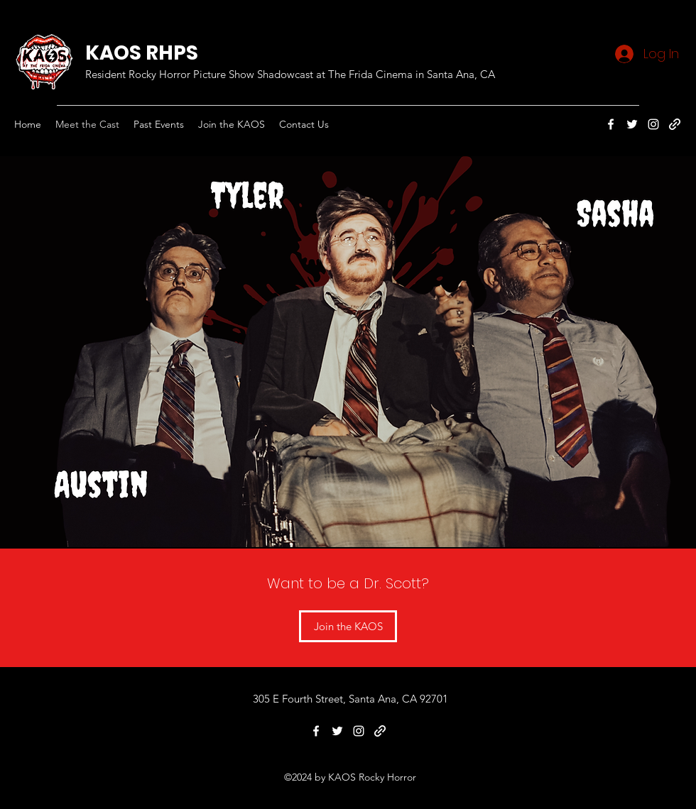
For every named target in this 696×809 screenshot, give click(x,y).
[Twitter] (632, 124)
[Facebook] (611, 124)
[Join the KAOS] (348, 626)
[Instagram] (653, 124)
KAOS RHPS (141, 53)
